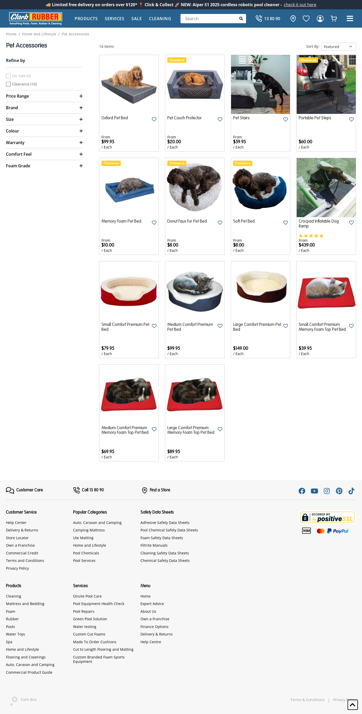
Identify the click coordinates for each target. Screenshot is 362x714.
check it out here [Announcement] (300, 4)
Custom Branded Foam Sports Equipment (99, 659)
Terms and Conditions (25, 560)
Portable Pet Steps (315, 118)
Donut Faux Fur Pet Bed (187, 221)
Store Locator (17, 537)
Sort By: (312, 46)
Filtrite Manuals (154, 545)
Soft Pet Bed (244, 221)
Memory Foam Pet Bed (121, 221)
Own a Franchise (20, 545)
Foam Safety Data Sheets (161, 537)
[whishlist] (333, 18)
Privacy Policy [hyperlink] (344, 699)
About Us (148, 611)
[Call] (267, 18)
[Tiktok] (351, 491)
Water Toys (15, 634)
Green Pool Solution (90, 618)
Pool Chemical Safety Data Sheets (169, 530)
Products (86, 18)
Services (114, 18)
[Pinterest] (339, 491)
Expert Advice (152, 603)
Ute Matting (83, 537)
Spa (9, 641)
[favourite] (306, 18)
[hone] (291, 18)
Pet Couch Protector (184, 118)
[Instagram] (326, 491)
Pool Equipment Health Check (98, 603)
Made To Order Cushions (94, 641)
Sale (136, 18)
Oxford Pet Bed (114, 118)
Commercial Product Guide (29, 672)
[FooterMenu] (24, 490)
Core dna (21, 700)
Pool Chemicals (86, 553)
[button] (350, 18)
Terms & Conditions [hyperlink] (307, 699)
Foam (10, 611)
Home (145, 596)
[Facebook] (301, 491)
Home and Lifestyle (89, 545)
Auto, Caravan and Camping (97, 522)
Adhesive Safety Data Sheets (165, 522)
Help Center (16, 522)
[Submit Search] (241, 18)
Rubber (12, 618)
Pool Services (84, 560)
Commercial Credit (22, 553)
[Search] (213, 18)
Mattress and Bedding (25, 603)
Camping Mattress (89, 530)
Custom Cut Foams (89, 634)
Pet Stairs (241, 118)
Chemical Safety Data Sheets (165, 560)
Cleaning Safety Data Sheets (164, 553)
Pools (10, 626)
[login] (320, 18)
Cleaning (160, 18)
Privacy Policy (17, 568)
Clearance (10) (24, 84)
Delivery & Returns (22, 530)
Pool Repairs (84, 611)
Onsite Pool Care (87, 596)
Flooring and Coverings (26, 657)
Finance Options (154, 626)
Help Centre (150, 641)
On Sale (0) (21, 76)
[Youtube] (314, 491)
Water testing (84, 626)
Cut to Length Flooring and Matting (103, 649)
